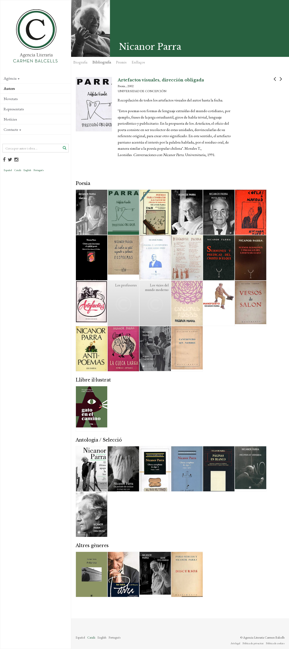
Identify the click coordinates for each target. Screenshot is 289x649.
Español (8, 170)
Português (38, 170)
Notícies (10, 119)
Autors (9, 88)
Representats (14, 108)
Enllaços (138, 62)
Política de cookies (275, 643)
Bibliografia (101, 62)
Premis (121, 62)
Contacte (12, 129)
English (27, 170)
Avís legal (235, 643)
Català (17, 170)
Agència (12, 78)
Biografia (80, 62)
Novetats (11, 98)
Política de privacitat (253, 643)
